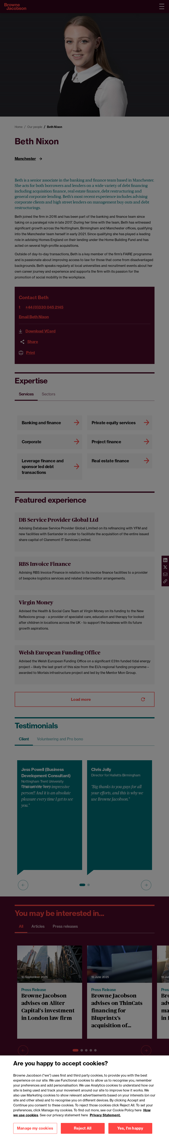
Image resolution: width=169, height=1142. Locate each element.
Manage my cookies (35, 1128)
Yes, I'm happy (130, 1128)
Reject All (83, 1128)
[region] (84, 1098)
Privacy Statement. (105, 1115)
